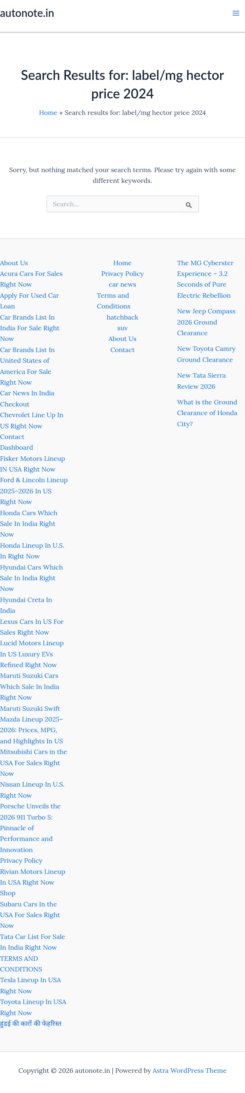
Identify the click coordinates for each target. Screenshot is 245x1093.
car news (122, 284)
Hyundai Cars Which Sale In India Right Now (31, 578)
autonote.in (27, 12)
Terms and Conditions (114, 300)
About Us (14, 263)
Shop (8, 893)
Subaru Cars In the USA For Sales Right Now (30, 915)
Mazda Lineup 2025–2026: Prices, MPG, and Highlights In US (31, 730)
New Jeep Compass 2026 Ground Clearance (206, 322)
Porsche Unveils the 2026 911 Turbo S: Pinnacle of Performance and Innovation (30, 828)
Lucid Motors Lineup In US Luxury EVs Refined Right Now (32, 654)
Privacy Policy (21, 860)
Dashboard (16, 447)
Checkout (14, 404)
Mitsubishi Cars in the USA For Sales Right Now (33, 762)
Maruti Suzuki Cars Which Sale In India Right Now (29, 686)
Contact (12, 436)
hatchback (122, 317)
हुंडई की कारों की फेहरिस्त (30, 1023)
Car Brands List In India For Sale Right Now (29, 328)
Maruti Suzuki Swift (30, 708)
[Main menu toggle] (236, 13)
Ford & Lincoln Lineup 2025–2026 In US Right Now (34, 491)
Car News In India (27, 393)
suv (122, 328)
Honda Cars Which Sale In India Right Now (29, 524)
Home (122, 263)
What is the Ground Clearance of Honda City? (207, 413)
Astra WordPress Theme (190, 1070)
